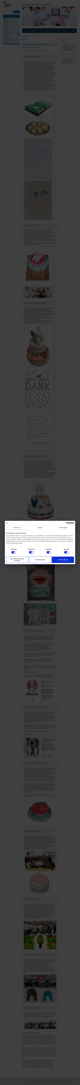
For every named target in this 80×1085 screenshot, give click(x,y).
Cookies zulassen (63, 559)
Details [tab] (40, 527)
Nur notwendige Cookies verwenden (17, 559)
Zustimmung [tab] (16, 527)
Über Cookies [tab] (63, 527)
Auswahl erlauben (40, 559)
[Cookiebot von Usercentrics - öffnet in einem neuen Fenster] (67, 523)
